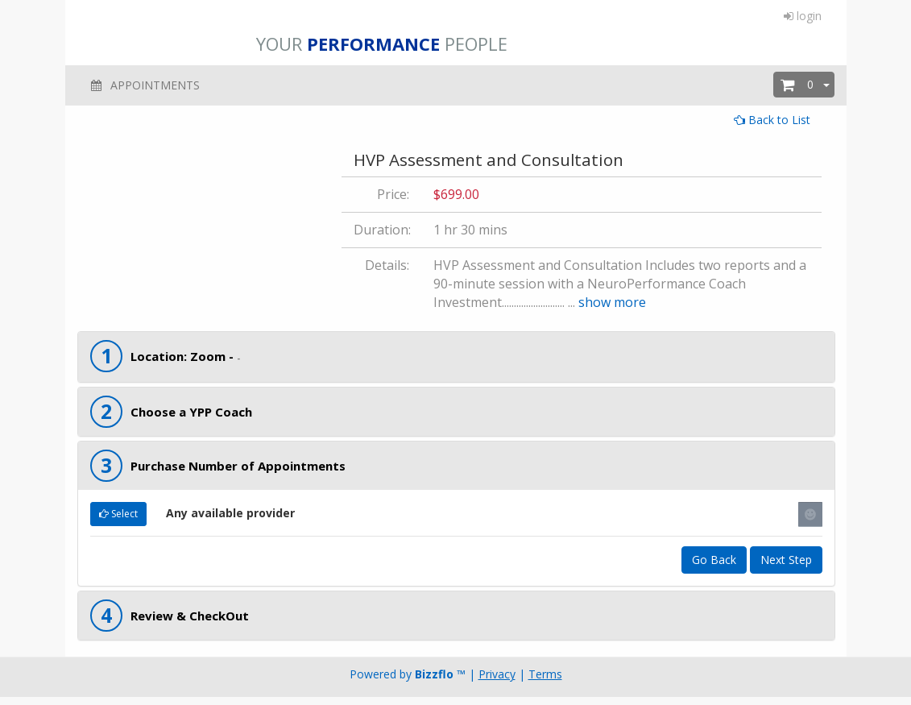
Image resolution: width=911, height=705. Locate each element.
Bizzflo (434, 674)
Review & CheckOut (189, 616)
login (803, 15)
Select (118, 513)
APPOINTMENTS (144, 85)
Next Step (786, 559)
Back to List (772, 119)
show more (612, 302)
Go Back (714, 559)
